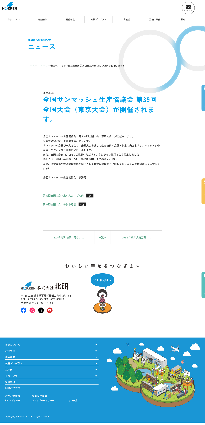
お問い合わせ (12, 388)
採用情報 (10, 382)
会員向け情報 (39, 396)
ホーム (31, 65)
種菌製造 (73, 20)
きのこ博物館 (12, 396)
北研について (14, 20)
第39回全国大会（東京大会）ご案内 (68, 195)
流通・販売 (161, 20)
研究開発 (44, 20)
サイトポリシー (12, 400)
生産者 (132, 20)
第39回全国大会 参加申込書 (64, 204)
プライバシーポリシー (43, 400)
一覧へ (102, 237)
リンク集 (73, 400)
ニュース (42, 65)
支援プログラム (102, 20)
